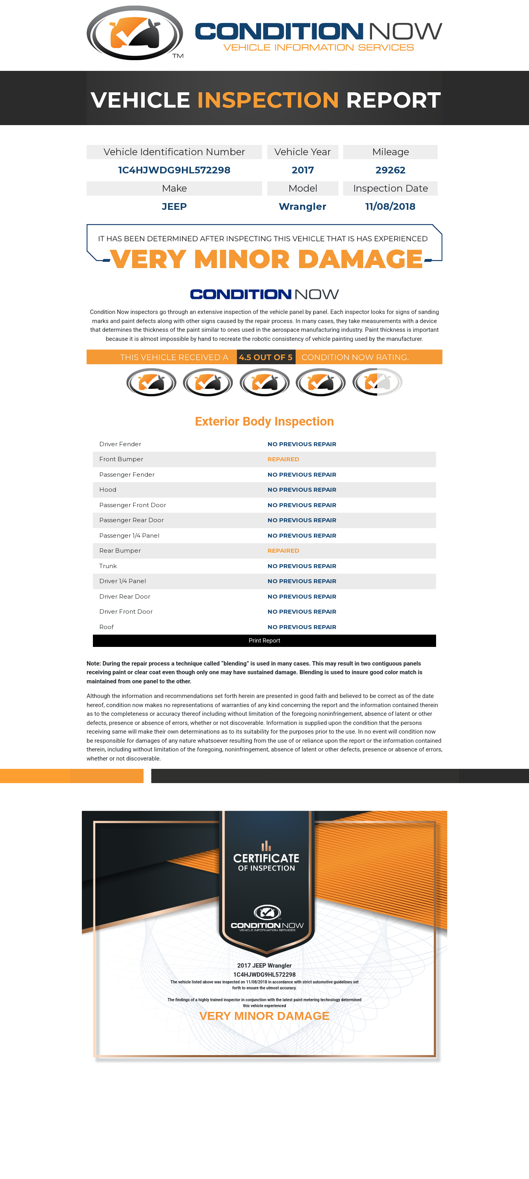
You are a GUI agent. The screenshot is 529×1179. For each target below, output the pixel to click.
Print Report (264, 640)
